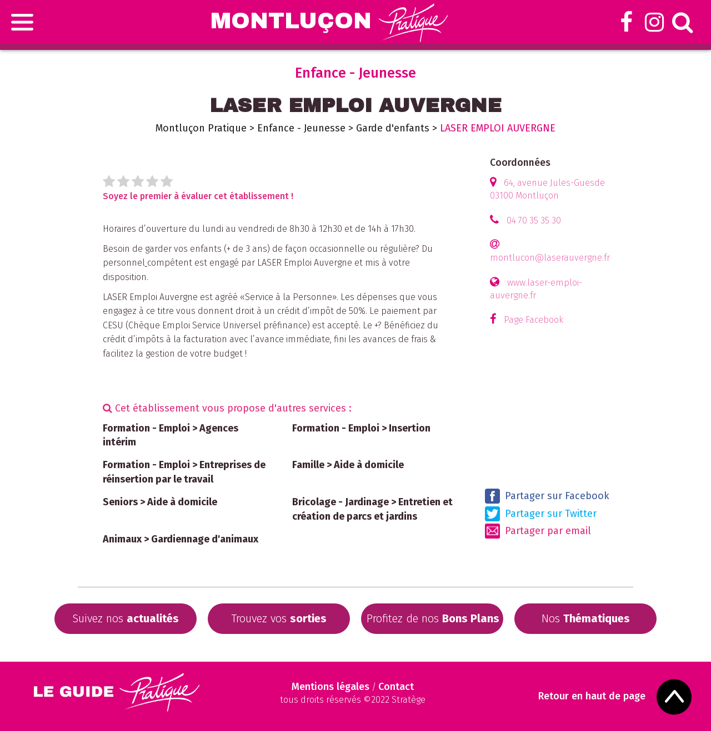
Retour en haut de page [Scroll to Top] (591, 696)
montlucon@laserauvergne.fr (550, 257)
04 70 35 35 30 (534, 220)
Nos (586, 618)
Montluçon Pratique (201, 128)
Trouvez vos (279, 618)
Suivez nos (125, 618)
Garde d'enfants (392, 128)
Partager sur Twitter (541, 513)
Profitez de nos (433, 618)
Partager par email (538, 531)
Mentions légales (330, 687)
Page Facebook (533, 319)
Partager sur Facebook (547, 496)
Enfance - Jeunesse (301, 128)
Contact (396, 687)
